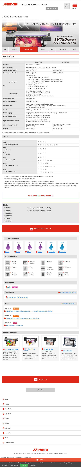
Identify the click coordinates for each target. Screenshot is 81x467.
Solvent (7, 252)
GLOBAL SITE (51, 8)
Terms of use (10, 457)
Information (16, 308)
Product (7, 404)
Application (15, 287)
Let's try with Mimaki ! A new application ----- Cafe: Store (23, 318)
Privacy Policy (19, 457)
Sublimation (52, 252)
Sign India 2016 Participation (14, 325)
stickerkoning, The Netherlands (17, 297)
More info (32, 465)
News (74, 49)
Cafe (8, 287)
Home (6, 399)
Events (15, 322)
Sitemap (3, 457)
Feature (14, 49)
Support (7, 423)
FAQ (51, 49)
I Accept (24, 465)
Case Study (8, 409)
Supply (43, 49)
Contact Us (8, 433)
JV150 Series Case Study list (68, 292)
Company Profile (9, 442)
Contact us (41, 460)
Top (5, 49)
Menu (74, 5)
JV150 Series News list (69, 303)
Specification (29, 49)
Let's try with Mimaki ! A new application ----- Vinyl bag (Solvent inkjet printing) (29, 311)
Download (63, 49)
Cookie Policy (27, 457)
